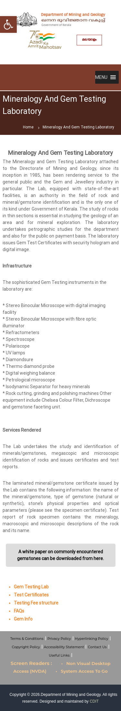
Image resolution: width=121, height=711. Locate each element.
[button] (101, 77)
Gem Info (23, 619)
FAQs (19, 610)
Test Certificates (31, 594)
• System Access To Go (82, 671)
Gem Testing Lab (31, 586)
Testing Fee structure (36, 602)
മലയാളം (89, 39)
